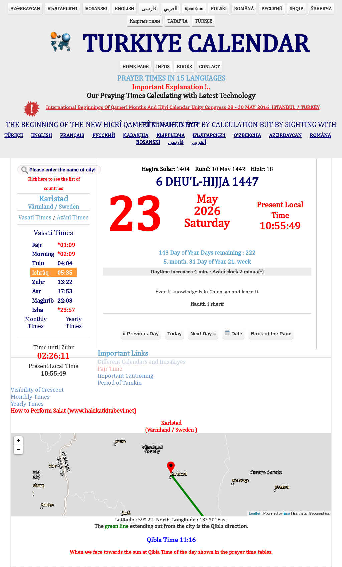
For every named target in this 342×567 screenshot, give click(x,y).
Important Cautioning (125, 375)
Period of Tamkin (120, 382)
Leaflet (254, 513)
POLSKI (219, 8)
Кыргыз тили (145, 21)
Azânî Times (73, 217)
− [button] (18, 450)
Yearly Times (74, 322)
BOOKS (184, 66)
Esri (287, 513)
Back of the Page (271, 333)
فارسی (148, 8)
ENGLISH (124, 8)
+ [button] (18, 441)
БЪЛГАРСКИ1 (62, 8)
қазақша (194, 8)
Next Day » (203, 333)
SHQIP (296, 8)
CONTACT (209, 66)
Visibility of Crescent (37, 389)
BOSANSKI (96, 8)
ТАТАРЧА (177, 21)
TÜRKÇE (203, 21)
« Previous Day (141, 333)
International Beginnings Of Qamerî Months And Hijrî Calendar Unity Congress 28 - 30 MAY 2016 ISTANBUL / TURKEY (183, 107)
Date (233, 333)
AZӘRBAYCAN (25, 8)
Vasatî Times (34, 217)
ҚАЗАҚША (135, 135)
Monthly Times (36, 322)
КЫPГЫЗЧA (170, 135)
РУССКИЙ (271, 8)
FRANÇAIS (72, 135)
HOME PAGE (135, 66)
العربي (170, 8)
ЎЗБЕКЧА (321, 8)
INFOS (162, 66)
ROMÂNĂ (244, 8)
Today (174, 333)
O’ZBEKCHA (247, 135)
